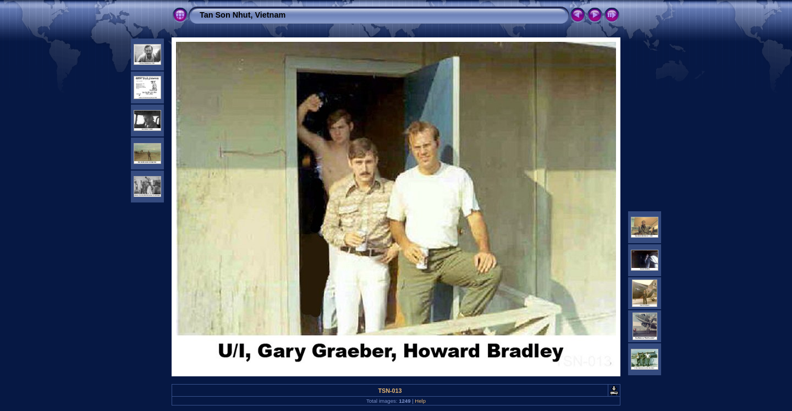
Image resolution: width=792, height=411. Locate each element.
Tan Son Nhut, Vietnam (242, 14)
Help (420, 401)
